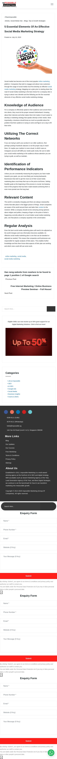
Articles (7, 21)
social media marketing (12, 259)
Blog (7, 440)
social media (21, 256)
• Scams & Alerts (13, 397)
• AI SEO (10, 386)
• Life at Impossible (13, 381)
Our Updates (10, 444)
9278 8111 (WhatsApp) (15, 422)
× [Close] (1, 592)
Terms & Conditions (12, 455)
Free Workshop (11, 452)
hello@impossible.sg (14, 426)
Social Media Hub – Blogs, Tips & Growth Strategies (28, 21)
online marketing (44, 81)
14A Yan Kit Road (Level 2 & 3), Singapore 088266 (24, 430)
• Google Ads (11, 389)
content (41, 207)
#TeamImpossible (11, 17)
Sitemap (8, 463)
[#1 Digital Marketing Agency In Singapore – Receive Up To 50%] (51, 752)
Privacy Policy (10, 459)
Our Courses (10, 448)
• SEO (9, 383)
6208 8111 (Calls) (13, 417)
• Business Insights (13, 394)
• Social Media (12, 391)
